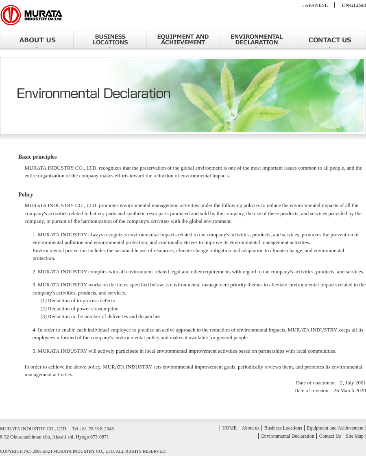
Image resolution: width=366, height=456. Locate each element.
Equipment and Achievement (183, 40)
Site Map (355, 436)
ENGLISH (354, 5)
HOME (229, 428)
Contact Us (329, 40)
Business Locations (109, 40)
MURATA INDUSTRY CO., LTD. (31, 15)
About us (36, 40)
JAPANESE (315, 5)
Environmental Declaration (256, 40)
